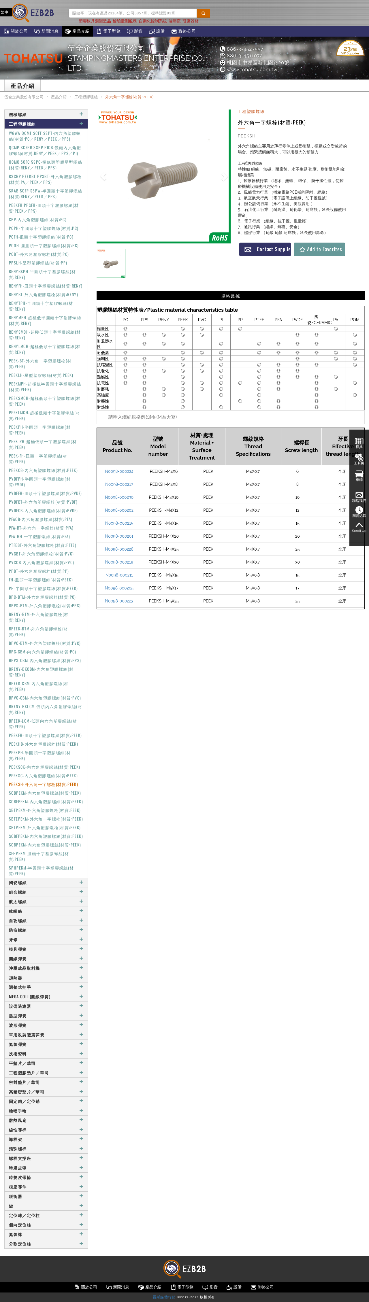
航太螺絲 (46, 901)
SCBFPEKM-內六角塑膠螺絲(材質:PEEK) (46, 801)
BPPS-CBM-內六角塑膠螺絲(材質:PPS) (45, 660)
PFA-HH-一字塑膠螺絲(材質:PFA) (39, 536)
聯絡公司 (183, 31)
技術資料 (46, 1053)
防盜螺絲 (46, 930)
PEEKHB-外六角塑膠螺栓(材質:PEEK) (43, 744)
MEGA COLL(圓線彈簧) (46, 996)
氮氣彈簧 (46, 1044)
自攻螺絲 (46, 920)
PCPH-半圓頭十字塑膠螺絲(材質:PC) (43, 228)
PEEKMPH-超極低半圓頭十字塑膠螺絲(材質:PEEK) (45, 386)
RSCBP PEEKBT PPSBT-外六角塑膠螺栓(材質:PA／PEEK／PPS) (45, 179)
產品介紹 (77, 31)
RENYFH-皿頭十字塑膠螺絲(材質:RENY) (46, 286)
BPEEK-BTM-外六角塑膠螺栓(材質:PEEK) (38, 631)
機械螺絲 (46, 114)
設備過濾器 (46, 1006)
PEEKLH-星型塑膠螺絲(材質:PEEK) (41, 375)
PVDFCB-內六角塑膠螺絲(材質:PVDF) (43, 510)
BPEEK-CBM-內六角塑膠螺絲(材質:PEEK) (39, 686)
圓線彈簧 (46, 958)
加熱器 (46, 977)
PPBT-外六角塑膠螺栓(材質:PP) (39, 571)
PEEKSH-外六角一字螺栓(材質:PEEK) (43, 784)
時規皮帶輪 (46, 1177)
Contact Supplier (267, 249)
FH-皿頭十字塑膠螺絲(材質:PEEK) (41, 580)
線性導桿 (46, 1130)
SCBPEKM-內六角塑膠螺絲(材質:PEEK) (45, 793)
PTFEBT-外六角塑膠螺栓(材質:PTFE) (42, 545)
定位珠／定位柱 (46, 1215)
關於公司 (15, 31)
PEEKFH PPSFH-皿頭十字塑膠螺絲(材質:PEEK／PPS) (44, 208)
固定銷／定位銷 (46, 1101)
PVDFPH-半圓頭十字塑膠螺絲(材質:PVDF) (40, 481)
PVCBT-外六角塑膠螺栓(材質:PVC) (41, 554)
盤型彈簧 (46, 1015)
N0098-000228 (119, 549)
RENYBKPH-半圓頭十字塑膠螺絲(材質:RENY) (42, 274)
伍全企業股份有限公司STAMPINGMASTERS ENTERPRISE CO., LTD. (137, 58)
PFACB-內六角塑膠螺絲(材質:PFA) (40, 519)
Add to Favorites (320, 249)
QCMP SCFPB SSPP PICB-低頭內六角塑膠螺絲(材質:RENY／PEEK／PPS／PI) (45, 150)
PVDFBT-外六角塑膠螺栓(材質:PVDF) (43, 502)
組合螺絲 (46, 892)
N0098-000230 (119, 497)
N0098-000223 (119, 601)
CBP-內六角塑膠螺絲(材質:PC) (38, 219)
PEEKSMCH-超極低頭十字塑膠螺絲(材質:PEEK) (44, 401)
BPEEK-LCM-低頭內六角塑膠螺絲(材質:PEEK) (43, 724)
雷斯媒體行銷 (164, 1297)
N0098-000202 (119, 510)
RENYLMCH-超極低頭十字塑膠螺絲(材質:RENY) (44, 349)
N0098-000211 (119, 575)
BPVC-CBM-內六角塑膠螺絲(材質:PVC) (45, 698)
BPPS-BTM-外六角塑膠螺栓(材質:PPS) (45, 605)
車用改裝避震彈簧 (46, 1034)
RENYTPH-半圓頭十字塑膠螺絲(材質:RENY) (41, 306)
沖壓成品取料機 (46, 968)
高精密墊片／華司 (46, 1092)
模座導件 (46, 1187)
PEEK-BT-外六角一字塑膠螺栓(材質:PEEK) (40, 363)
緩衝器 (46, 1196)
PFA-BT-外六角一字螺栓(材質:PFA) (41, 528)
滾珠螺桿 (46, 1149)
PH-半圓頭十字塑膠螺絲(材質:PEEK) (43, 588)
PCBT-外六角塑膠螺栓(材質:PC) (39, 254)
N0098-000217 (119, 484)
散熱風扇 (46, 1120)
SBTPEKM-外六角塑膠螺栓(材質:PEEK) (45, 810)
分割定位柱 (46, 1244)
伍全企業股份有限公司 (24, 97)
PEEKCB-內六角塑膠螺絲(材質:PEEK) (43, 470)
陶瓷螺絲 (46, 882)
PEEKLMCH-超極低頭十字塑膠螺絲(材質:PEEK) (44, 415)
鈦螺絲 (46, 911)
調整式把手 (46, 987)
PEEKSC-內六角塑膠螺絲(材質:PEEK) (43, 775)
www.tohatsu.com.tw (248, 69)
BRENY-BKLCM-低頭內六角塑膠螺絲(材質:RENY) (45, 709)
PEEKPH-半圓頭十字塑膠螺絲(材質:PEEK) (40, 430)
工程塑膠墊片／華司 (46, 1072)
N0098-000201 (119, 536)
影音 (135, 31)
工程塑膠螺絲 (86, 97)
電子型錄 (108, 31)
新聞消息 (46, 31)
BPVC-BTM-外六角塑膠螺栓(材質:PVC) (45, 643)
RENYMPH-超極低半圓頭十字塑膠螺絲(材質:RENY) (45, 320)
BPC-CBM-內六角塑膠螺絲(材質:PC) (42, 652)
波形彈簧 (46, 1025)
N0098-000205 (119, 588)
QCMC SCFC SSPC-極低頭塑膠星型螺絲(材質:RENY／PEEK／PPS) (45, 165)
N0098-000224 (119, 471)
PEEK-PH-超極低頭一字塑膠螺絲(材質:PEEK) (43, 444)
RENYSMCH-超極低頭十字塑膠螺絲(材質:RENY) (45, 335)
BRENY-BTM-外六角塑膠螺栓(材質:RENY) (39, 617)
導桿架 (46, 1139)
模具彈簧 (46, 949)
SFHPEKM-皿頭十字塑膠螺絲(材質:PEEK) (39, 856)
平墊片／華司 (46, 1063)
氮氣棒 (46, 1234)
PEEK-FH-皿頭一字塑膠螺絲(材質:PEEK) (38, 458)
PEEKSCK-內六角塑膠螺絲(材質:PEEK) (44, 767)
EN (20, 12)
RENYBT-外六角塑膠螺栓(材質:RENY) (43, 294)
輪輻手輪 (46, 1111)
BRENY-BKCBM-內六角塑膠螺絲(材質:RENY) (41, 672)
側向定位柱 (46, 1225)
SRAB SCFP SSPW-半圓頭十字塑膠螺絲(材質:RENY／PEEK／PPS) (45, 193)
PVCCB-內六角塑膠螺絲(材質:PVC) (41, 562)
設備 (157, 31)
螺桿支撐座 (46, 1158)
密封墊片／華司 (46, 1082)
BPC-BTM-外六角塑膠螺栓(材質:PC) (42, 597)
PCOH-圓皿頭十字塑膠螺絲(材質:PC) (44, 245)
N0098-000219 (119, 562)
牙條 (46, 939)
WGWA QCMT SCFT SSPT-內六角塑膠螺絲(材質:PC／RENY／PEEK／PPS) (45, 136)
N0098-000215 (119, 523)
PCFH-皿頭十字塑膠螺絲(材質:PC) (41, 237)
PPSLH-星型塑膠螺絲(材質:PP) (38, 263)
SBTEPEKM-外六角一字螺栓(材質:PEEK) (46, 819)
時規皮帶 (46, 1168)
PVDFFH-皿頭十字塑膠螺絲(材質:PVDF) (45, 493)
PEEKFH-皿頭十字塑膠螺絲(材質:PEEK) (45, 735)
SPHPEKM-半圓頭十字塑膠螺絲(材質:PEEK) (41, 870)
